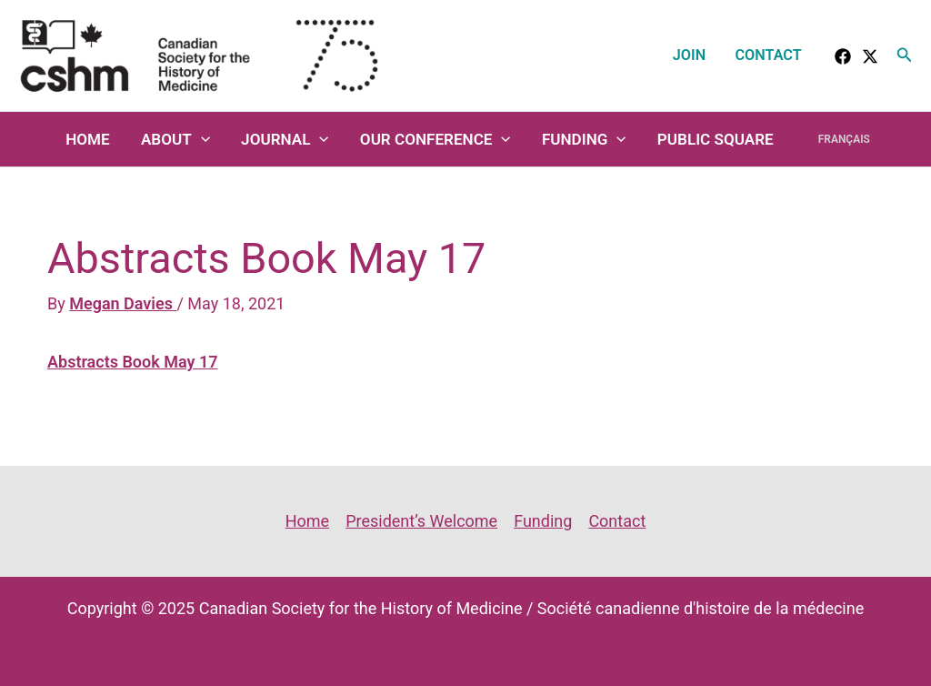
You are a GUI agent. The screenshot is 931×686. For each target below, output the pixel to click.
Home (87, 139)
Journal (285, 139)
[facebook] (843, 56)
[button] (904, 55)
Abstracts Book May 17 (132, 361)
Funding (584, 139)
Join (689, 55)
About (175, 139)
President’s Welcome (421, 520)
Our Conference (435, 139)
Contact (769, 55)
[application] (201, 139)
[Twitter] (870, 56)
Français (844, 139)
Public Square (715, 139)
